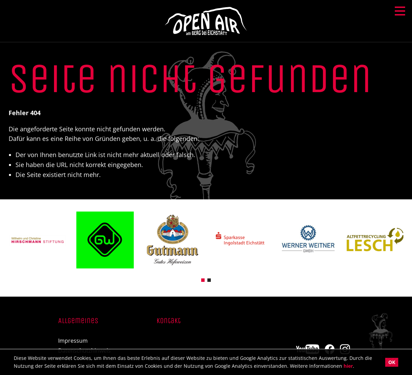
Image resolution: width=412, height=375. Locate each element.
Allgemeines (78, 321)
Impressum (73, 340)
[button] (203, 280)
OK (391, 362)
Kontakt (168, 321)
